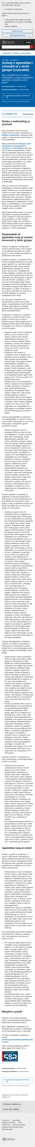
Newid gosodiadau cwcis (17, 35)
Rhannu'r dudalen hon (13, 1104)
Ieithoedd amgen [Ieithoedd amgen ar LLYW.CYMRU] (7, 1129)
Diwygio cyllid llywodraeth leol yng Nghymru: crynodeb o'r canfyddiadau (16, 146)
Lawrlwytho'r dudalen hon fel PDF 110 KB (18, 97)
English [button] (28, 42)
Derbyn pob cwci (17, 31)
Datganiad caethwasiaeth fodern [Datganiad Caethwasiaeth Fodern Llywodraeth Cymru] (12, 1127)
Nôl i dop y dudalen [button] (12, 1109)
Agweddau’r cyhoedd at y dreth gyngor (17, 53)
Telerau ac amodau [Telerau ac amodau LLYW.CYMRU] (19, 1125)
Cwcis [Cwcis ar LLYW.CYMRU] (20, 1122)
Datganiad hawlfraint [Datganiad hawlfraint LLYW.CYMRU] (8, 1122)
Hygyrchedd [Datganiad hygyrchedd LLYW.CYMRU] (16, 1120)
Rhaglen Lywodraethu (10, 135)
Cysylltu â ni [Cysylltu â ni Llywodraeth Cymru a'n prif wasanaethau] (6, 1120)
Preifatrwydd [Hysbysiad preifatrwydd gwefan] (6, 1125)
